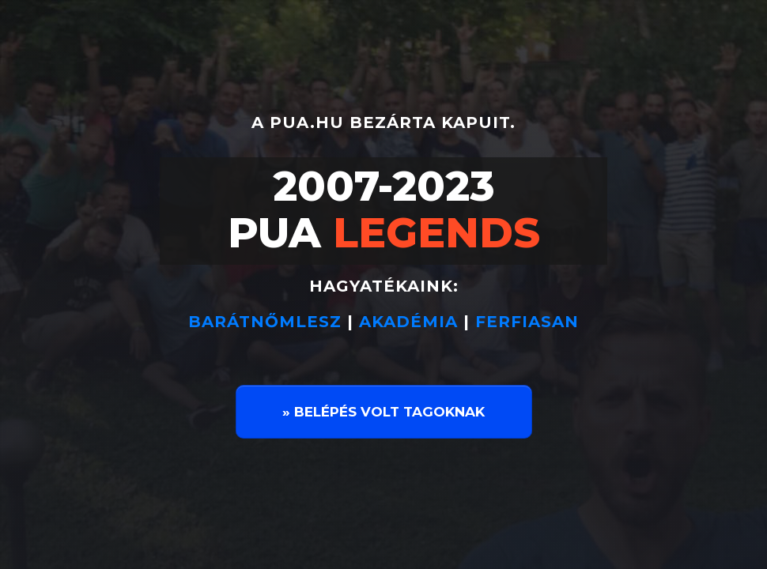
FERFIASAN (527, 321)
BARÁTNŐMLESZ (267, 321)
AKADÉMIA (408, 321)
